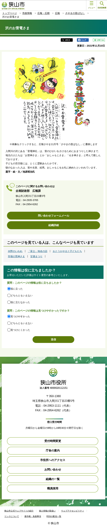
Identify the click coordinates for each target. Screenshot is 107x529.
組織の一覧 (53, 479)
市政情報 (27, 13)
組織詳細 (53, 225)
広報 (57, 13)
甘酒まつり (36, 256)
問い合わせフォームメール (53, 215)
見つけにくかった (20, 330)
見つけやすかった (20, 316)
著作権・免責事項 (32, 516)
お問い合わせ (52, 469)
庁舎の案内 (53, 450)
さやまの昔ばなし (75, 13)
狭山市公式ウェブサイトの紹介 (19, 511)
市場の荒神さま (16, 256)
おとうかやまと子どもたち (67, 251)
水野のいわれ (15, 251)
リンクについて (11, 516)
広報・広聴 (43, 13)
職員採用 (52, 488)
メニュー (91, 5)
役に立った (17, 288)
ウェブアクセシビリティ (72, 511)
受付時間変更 (52, 441)
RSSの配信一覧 (53, 516)
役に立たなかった (20, 302)
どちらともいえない (22, 295)
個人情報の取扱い (47, 511)
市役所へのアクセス (52, 460)
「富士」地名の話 (37, 251)
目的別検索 (102, 5)
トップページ (9, 13)
